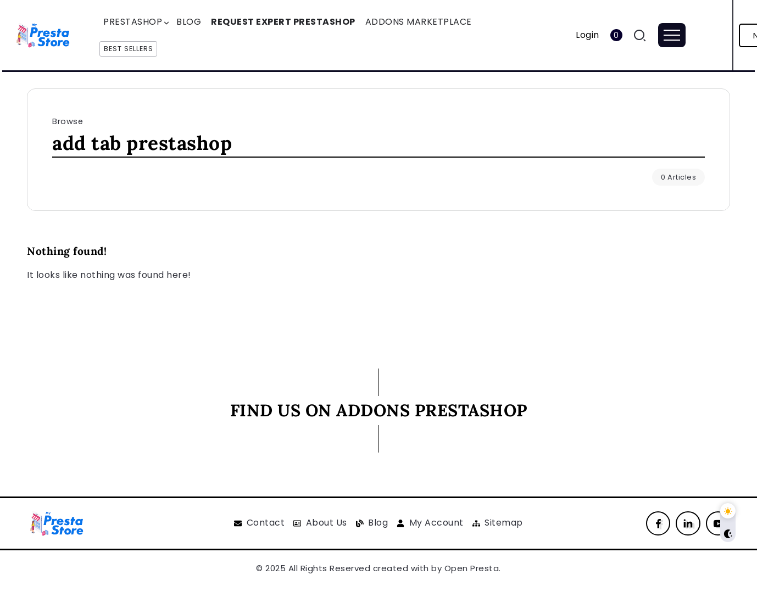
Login (587, 35)
